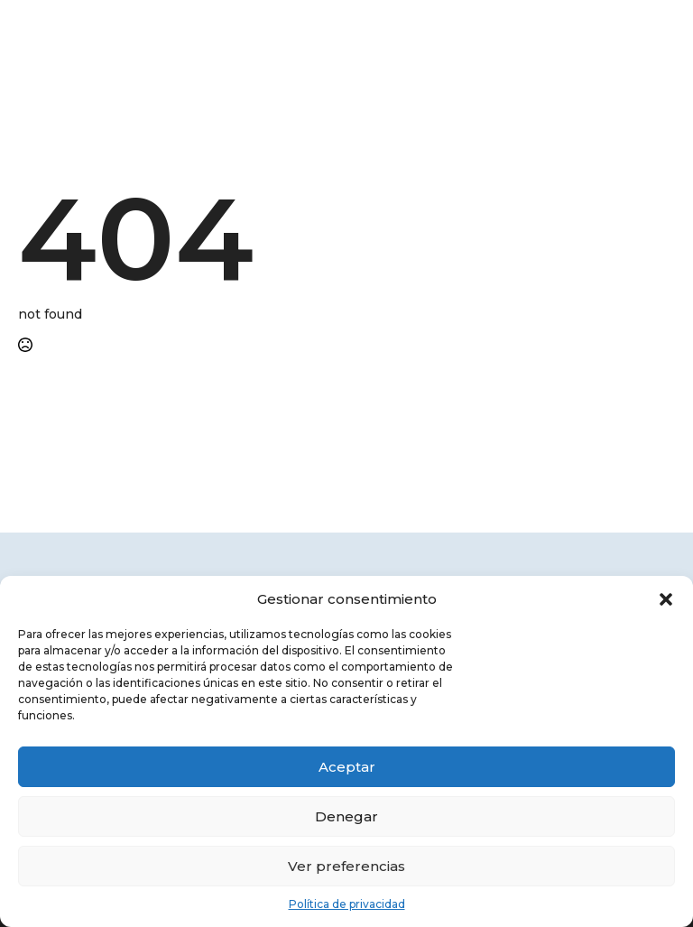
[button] (666, 599)
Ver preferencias (346, 866)
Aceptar (347, 766)
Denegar (346, 816)
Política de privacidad (347, 904)
